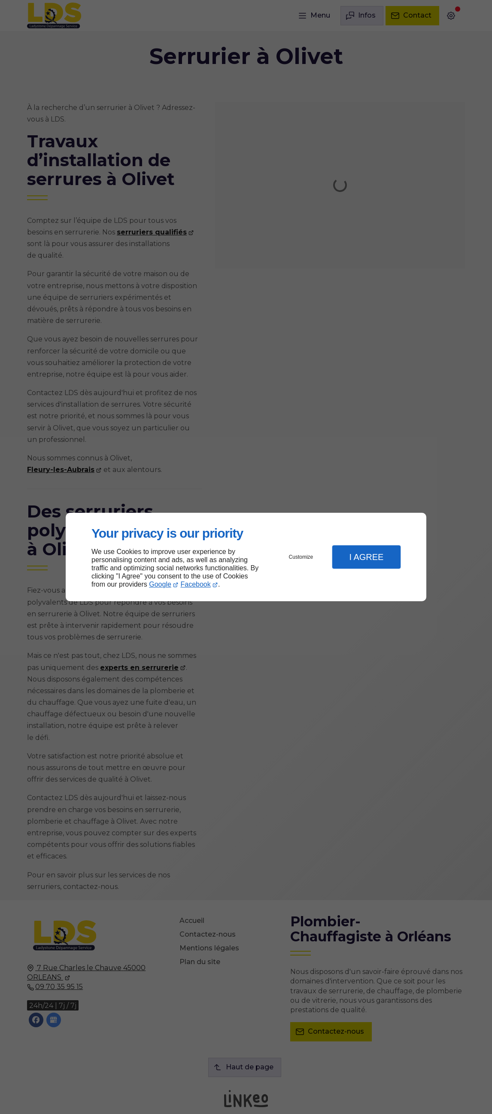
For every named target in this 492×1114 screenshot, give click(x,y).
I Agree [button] (366, 557)
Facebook (196, 584)
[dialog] (246, 557)
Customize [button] (301, 557)
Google (160, 584)
